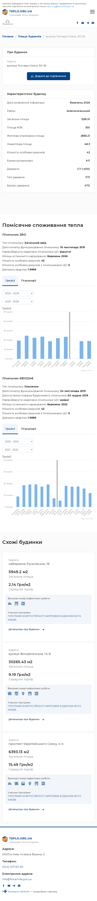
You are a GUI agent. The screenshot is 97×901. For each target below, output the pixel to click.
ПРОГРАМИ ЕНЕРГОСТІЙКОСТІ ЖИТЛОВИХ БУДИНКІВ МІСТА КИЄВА (44, 618)
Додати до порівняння (50, 76)
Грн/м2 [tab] (10, 280)
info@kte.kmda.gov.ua (16, 879)
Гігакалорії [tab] (28, 280)
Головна (8, 36)
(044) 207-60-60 (12, 866)
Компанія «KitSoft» (19, 891)
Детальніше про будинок (26, 629)
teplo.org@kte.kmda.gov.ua (60, 6)
